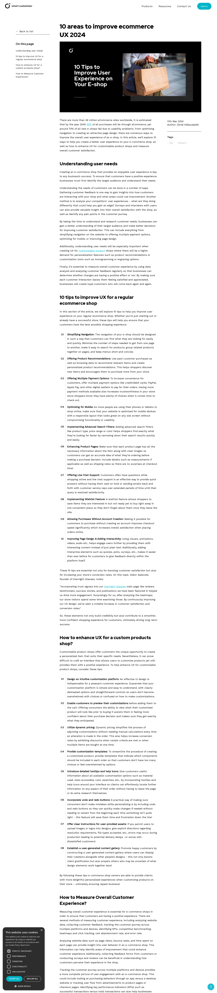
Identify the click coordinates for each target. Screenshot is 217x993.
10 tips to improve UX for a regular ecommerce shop (29, 58)
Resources (165, 6)
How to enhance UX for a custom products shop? (29, 66)
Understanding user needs (29, 51)
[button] (24, 986)
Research (182, 143)
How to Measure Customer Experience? (30, 75)
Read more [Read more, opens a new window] (25, 945)
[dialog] (24, 958)
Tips (171, 143)
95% (89, 124)
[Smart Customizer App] (18, 7)
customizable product (92, 250)
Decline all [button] (32, 979)
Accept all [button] (14, 979)
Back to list (26, 31)
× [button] (41, 930)
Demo (204, 6)
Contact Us (184, 6)
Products (147, 6)
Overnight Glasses (115, 586)
